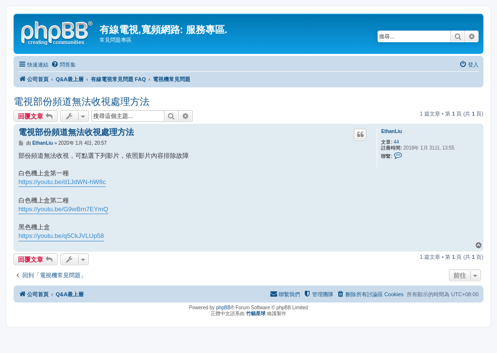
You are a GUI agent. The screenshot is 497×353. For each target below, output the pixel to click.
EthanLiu (391, 131)
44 (396, 142)
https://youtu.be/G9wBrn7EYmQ (63, 209)
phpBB (223, 307)
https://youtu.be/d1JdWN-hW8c (62, 181)
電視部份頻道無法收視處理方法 (81, 101)
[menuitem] (63, 64)
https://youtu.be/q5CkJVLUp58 (61, 235)
